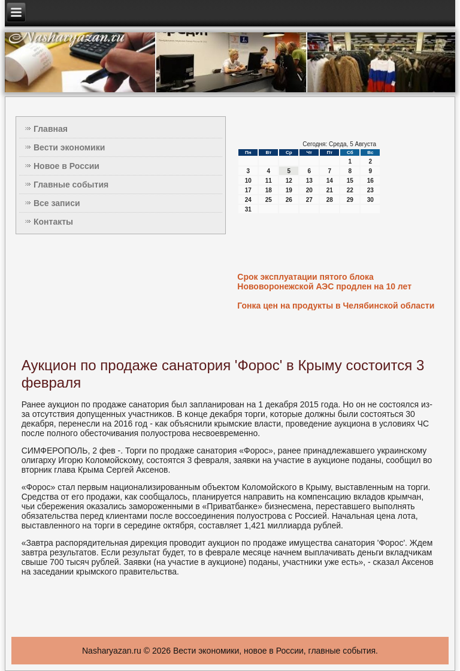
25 (268, 200)
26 (289, 200)
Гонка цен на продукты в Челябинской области (335, 305)
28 (329, 200)
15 (350, 180)
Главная (51, 129)
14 (329, 180)
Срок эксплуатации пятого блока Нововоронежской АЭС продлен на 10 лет (324, 281)
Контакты (53, 221)
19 (289, 190)
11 (268, 180)
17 (248, 190)
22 (350, 190)
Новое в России (66, 166)
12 (289, 180)
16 (370, 180)
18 (268, 190)
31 (248, 209)
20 (309, 190)
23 (370, 190)
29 (350, 200)
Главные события (71, 184)
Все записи (57, 203)
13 (309, 180)
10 (248, 180)
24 (248, 200)
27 (309, 200)
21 (329, 190)
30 (370, 200)
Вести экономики (69, 147)
